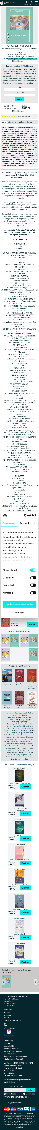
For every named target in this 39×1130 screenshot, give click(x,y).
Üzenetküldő (9, 1046)
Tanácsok (31, 748)
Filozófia (30, 728)
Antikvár (7, 1012)
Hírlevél (7, 1043)
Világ (18, 755)
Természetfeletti (11, 752)
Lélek (31, 739)
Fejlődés (9, 728)
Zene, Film (8, 1010)
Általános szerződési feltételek (16, 1056)
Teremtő (29, 750)
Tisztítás (30, 752)
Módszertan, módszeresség (15, 744)
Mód (33, 741)
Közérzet (17, 739)
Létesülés (14, 741)
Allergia (28, 717)
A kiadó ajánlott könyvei (19, 666)
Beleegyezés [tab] (9, 523)
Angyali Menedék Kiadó (13, 1068)
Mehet (19, 99)
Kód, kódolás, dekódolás (24, 737)
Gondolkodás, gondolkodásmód (22, 733)
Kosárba (33, 624)
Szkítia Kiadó (9, 1073)
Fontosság (15, 730)
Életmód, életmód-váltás (19, 759)
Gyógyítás (16, 735)
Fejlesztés (29, 726)
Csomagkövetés (10, 1054)
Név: (19, 87)
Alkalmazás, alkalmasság (16, 717)
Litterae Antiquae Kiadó (13, 1076)
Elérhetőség (8, 1041)
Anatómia (11, 719)
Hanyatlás (24, 735)
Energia (8, 726)
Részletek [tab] (24, 523)
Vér (30, 755)
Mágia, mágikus (24, 741)
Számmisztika (29, 746)
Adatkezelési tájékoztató (13, 1059)
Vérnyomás (9, 757)
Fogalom (7, 730)
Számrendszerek (10, 748)
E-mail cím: (19, 93)
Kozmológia (10, 737)
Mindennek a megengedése (19, 604)
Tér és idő (11, 755)
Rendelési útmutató (11, 1048)
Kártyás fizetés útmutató (13, 1051)
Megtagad (19, 612)
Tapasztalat (11, 750)
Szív (18, 748)
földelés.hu (19, 1127)
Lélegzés (25, 739)
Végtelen (24, 755)
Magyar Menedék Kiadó (13, 1065)
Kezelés (32, 735)
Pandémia (29, 744)
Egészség (23, 722)
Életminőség (29, 757)
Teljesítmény (20, 750)
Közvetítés (9, 739)
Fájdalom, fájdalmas (28, 730)
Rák (14, 746)
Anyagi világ (20, 719)
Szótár (24, 748)
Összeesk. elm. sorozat (12, 1020)
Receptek (8, 746)
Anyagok (28, 719)
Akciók (6, 1017)
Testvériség (22, 752)
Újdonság (7, 1015)
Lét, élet (7, 741)
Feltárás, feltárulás (19, 728)
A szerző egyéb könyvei (19, 631)
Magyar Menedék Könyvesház (8, 4)
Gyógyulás (7, 735)
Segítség (20, 746)
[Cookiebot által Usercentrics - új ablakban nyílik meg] (27, 516)
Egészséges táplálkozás (15, 724)
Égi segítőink (19, 757)
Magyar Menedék (15, 1102)
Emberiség (28, 724)
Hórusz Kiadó (9, 1070)
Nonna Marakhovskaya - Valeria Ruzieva (19, 713)
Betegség (15, 722)
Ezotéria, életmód (19, 726)
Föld (7, 733)
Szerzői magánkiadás (19, 715)
